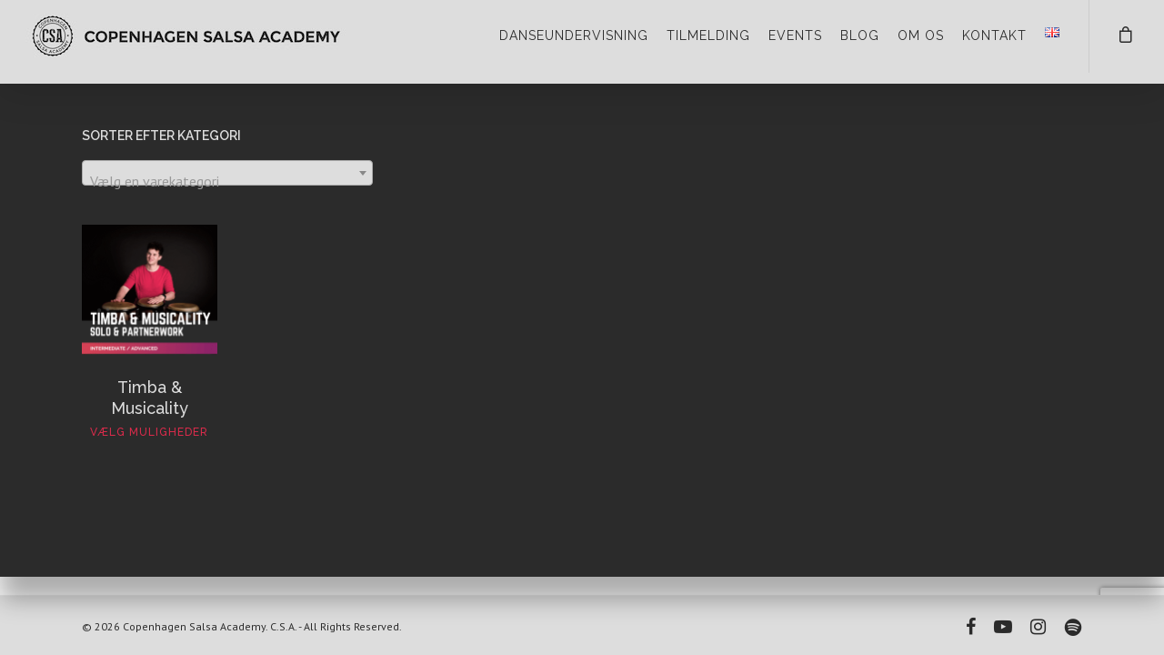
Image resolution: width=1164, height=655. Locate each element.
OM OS (921, 35)
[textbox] (227, 181)
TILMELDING (708, 35)
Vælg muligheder (149, 432)
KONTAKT (994, 35)
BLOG (859, 35)
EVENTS (795, 35)
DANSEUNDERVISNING (573, 35)
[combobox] (227, 173)
